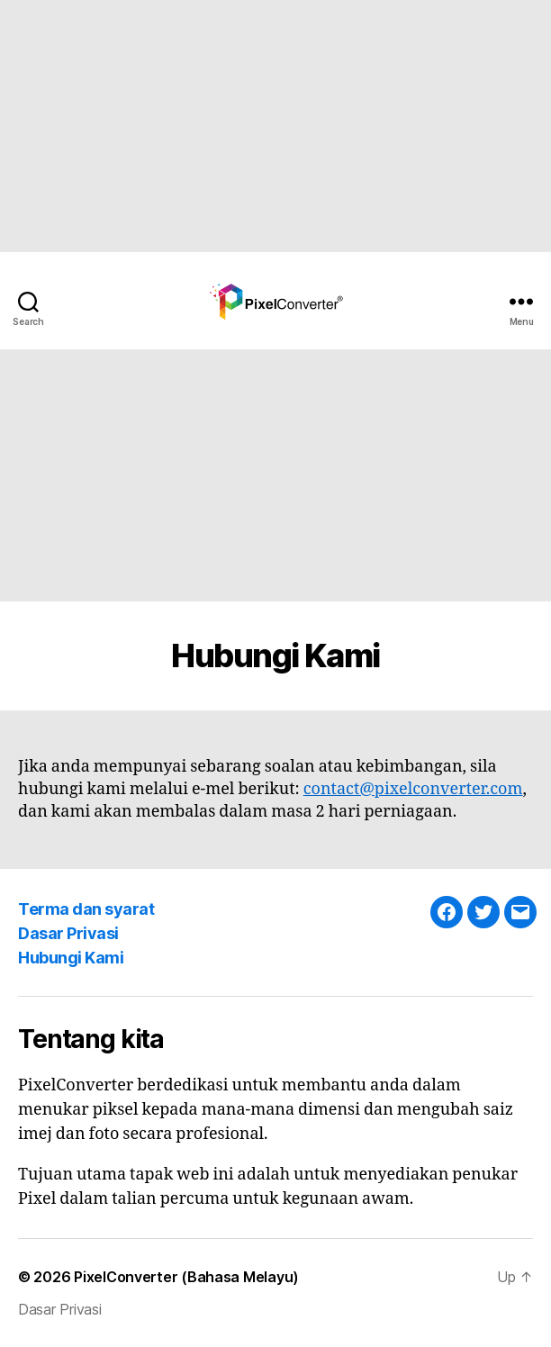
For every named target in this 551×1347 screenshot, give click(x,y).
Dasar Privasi (68, 933)
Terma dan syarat (86, 909)
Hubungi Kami (70, 957)
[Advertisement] (268, 126)
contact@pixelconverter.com (413, 789)
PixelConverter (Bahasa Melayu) (186, 1277)
